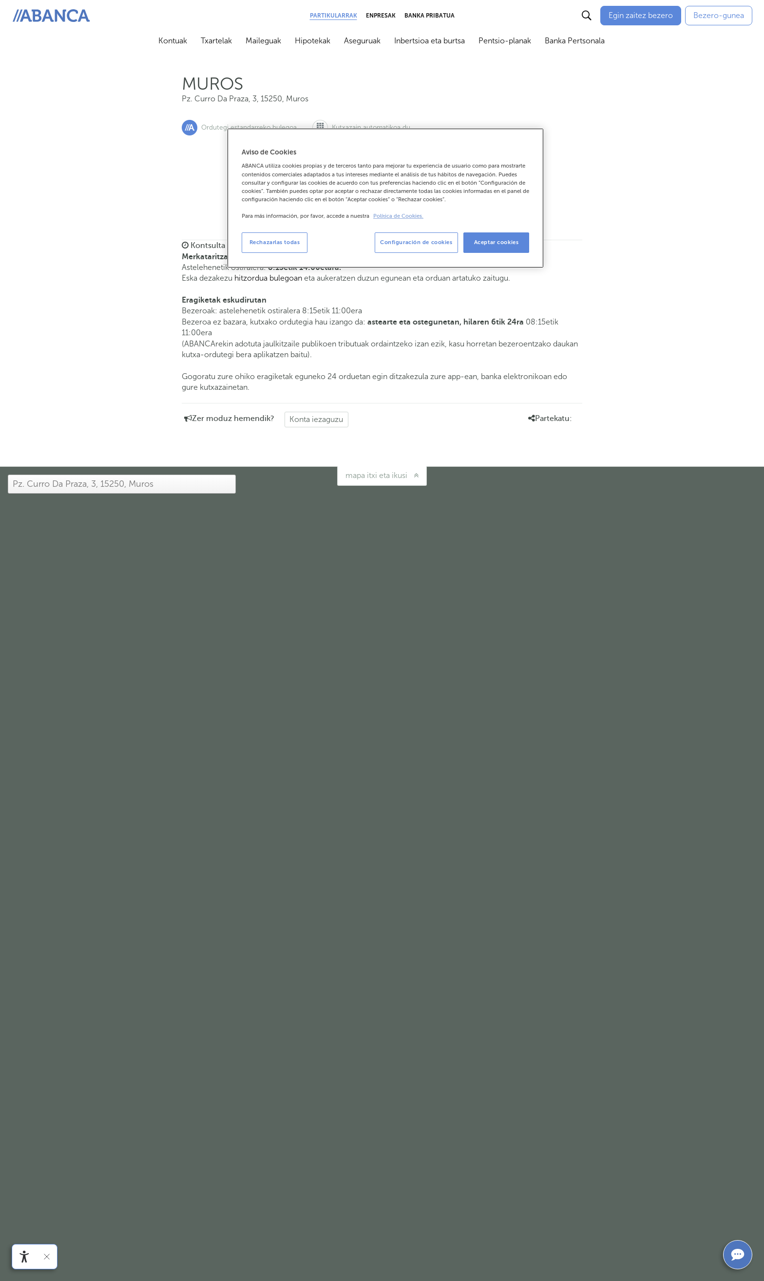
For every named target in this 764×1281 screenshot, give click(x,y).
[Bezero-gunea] (718, 15)
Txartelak (216, 40)
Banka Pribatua (429, 15)
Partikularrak (333, 15)
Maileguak (263, 40)
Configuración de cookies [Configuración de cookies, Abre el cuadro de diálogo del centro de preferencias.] (416, 242)
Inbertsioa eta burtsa (429, 40)
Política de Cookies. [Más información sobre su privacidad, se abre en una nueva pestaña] (398, 216)
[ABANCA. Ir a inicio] (51, 15)
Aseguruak (362, 40)
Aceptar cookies (496, 242)
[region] (385, 198)
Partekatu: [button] (550, 418)
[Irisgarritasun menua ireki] (24, 1256)
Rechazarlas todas (274, 242)
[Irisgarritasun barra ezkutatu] (46, 1256)
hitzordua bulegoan (268, 278)
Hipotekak (312, 40)
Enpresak (381, 15)
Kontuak (172, 40)
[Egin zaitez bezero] (640, 15)
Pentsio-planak (504, 40)
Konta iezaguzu (316, 419)
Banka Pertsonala (575, 40)
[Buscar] (586, 15)
